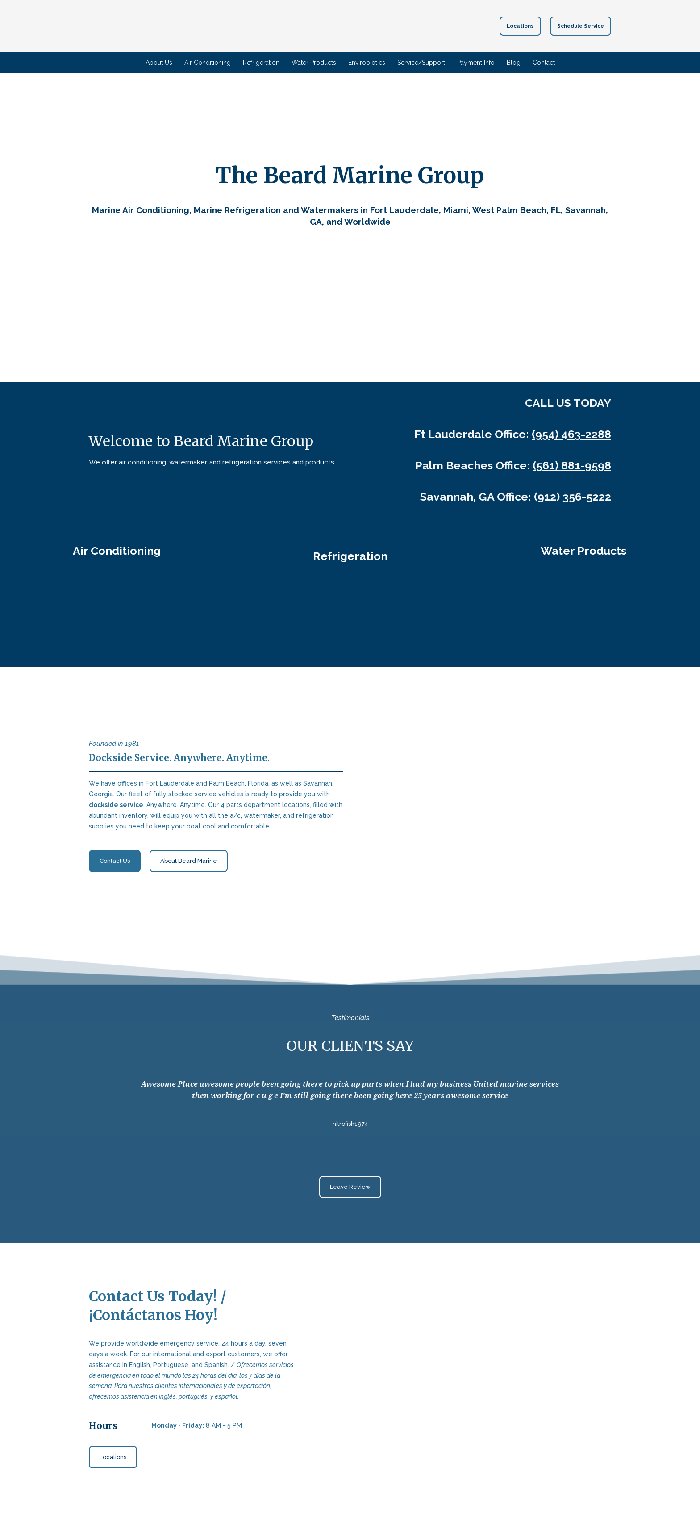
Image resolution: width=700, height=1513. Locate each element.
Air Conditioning (207, 62)
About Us (159, 62)
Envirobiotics (366, 62)
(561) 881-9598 (572, 465)
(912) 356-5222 (572, 496)
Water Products (314, 62)
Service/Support (421, 62)
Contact (544, 62)
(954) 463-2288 (571, 434)
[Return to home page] (334, 26)
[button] (520, 26)
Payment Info (476, 62)
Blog (514, 62)
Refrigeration (261, 62)
